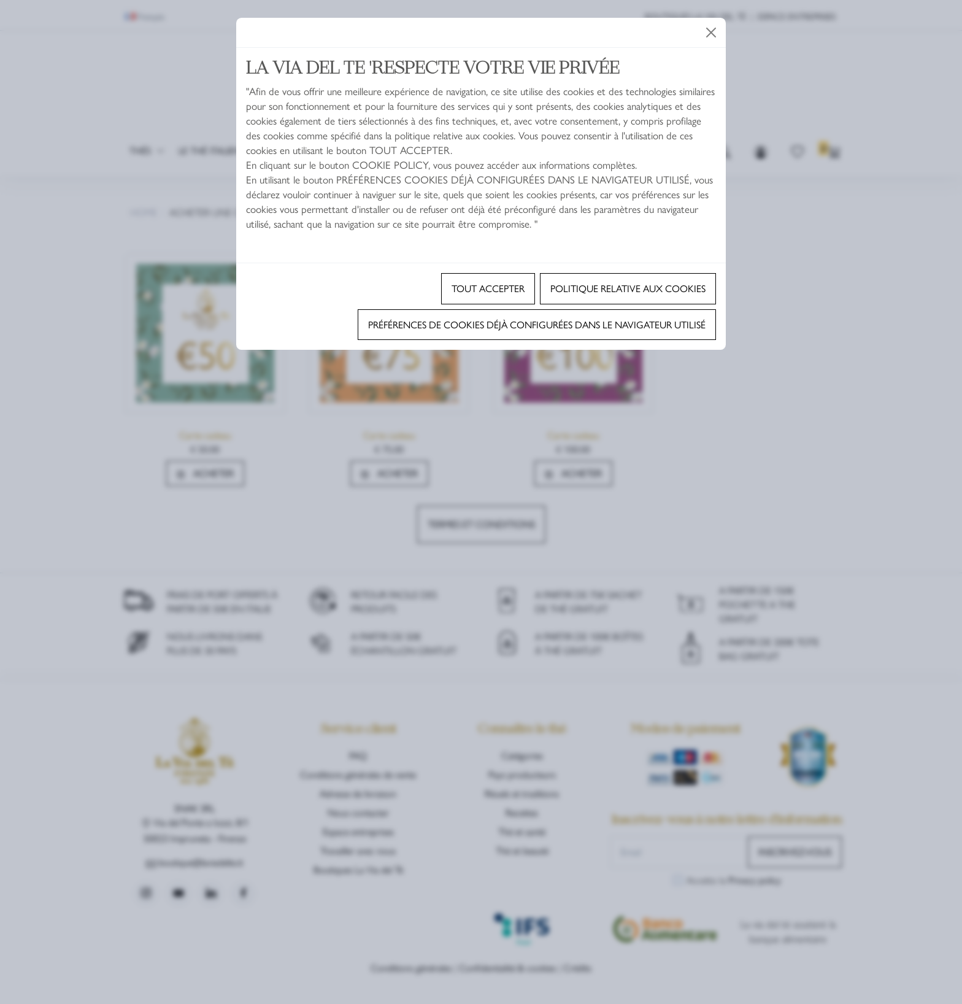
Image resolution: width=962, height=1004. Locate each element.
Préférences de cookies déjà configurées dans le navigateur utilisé (537, 324)
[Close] (711, 32)
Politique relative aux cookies (628, 288)
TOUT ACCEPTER (488, 288)
